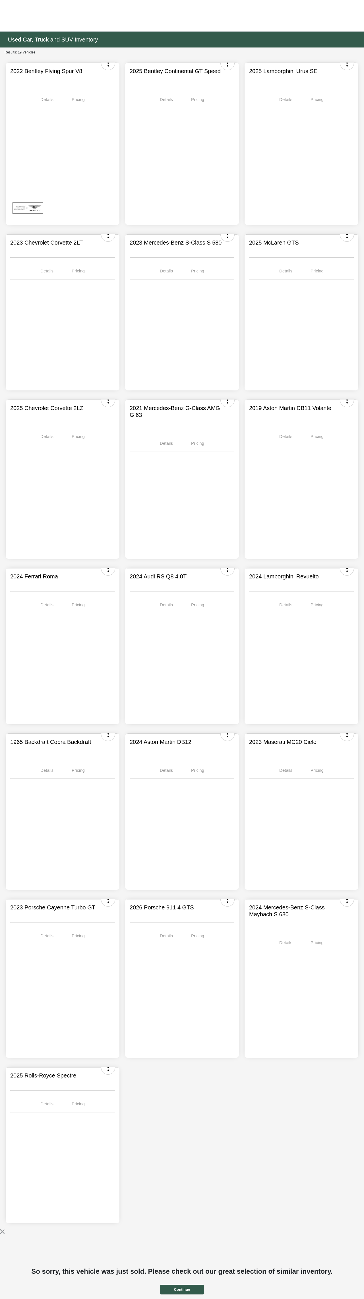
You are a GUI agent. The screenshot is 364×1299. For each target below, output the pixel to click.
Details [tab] (46, 99)
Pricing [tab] (78, 99)
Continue (182, 1289)
